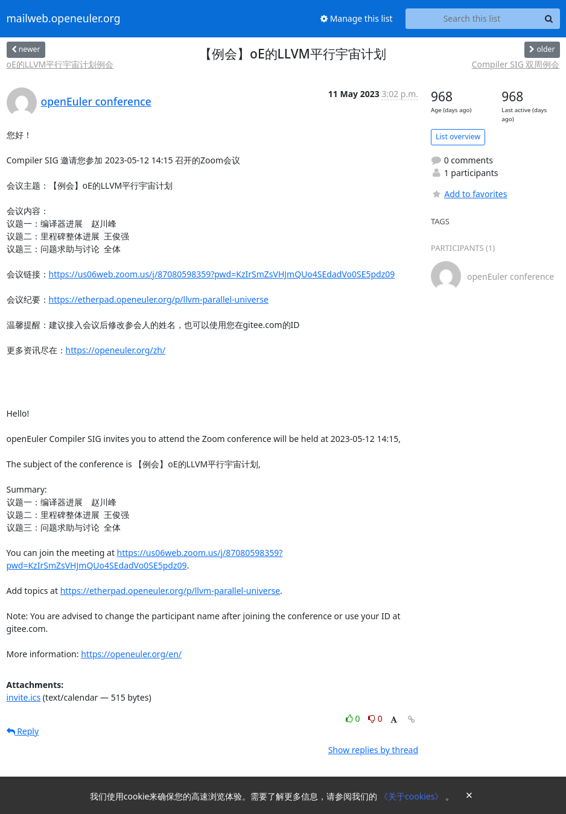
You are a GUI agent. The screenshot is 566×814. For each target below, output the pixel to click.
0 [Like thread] (354, 718)
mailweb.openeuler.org (64, 18)
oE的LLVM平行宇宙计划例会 (60, 64)
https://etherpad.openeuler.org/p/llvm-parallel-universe (159, 299)
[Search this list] (472, 18)
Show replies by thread (373, 750)
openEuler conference (96, 101)
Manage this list (356, 18)
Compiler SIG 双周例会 (516, 64)
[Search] (549, 18)
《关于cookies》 (412, 796)
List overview (458, 136)
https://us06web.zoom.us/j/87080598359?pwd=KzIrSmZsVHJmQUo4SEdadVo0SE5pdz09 (222, 274)
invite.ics (24, 697)
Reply (23, 731)
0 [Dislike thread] (375, 718)
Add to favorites (469, 194)
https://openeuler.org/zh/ (116, 350)
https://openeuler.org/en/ (131, 654)
